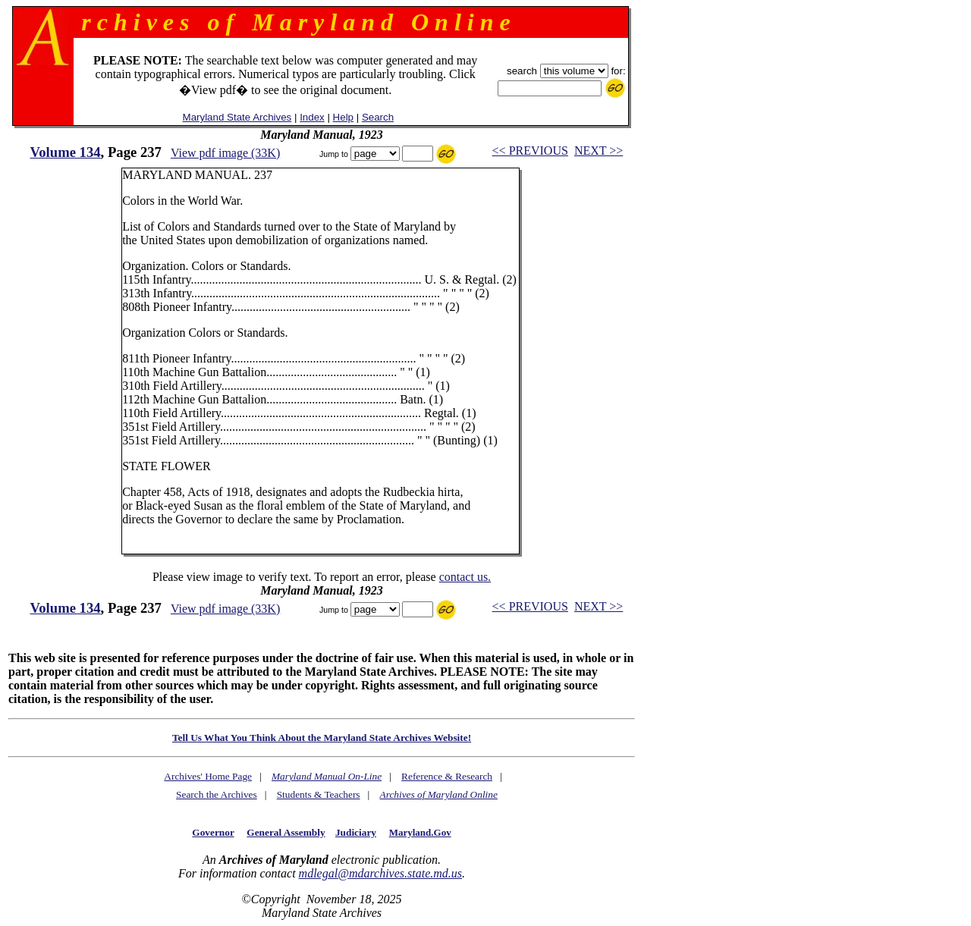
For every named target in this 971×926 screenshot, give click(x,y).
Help (343, 117)
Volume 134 (65, 152)
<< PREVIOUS (530, 150)
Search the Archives (216, 794)
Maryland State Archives (237, 117)
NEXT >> (598, 150)
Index (312, 117)
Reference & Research (446, 776)
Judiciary (355, 832)
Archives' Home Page (208, 776)
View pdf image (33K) (225, 152)
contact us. (465, 576)
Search (378, 117)
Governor (213, 832)
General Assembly (286, 832)
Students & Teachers (318, 794)
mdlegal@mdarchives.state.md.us (380, 873)
